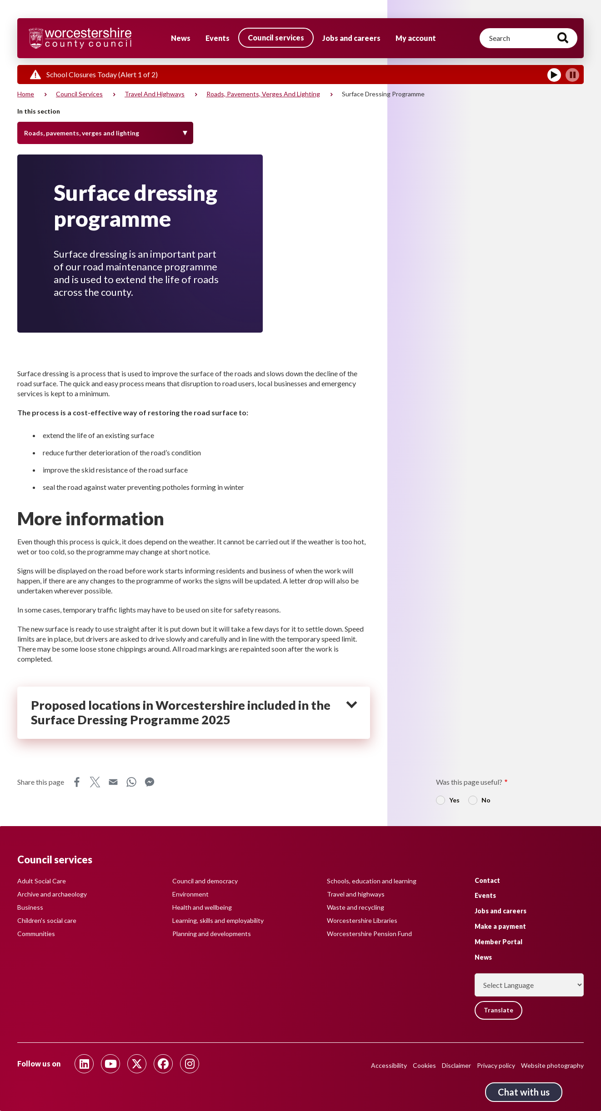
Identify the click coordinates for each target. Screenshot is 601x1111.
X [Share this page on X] (95, 782)
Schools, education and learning (371, 881)
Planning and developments (211, 933)
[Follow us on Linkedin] (84, 1063)
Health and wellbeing (202, 907)
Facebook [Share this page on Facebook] (77, 782)
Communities (36, 933)
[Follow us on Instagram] (189, 1063)
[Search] (528, 38)
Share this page (40, 781)
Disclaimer (456, 1065)
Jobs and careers (351, 38)
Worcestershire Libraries (362, 920)
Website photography (552, 1065)
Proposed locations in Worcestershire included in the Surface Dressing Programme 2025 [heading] (181, 712)
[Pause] (572, 75)
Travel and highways (155, 94)
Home (25, 94)
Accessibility (389, 1065)
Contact (487, 880)
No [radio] (486, 800)
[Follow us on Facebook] (163, 1063)
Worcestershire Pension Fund (369, 933)
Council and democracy (205, 881)
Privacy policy (496, 1065)
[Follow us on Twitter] (136, 1063)
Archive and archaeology (52, 894)
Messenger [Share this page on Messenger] (149, 782)
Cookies (424, 1065)
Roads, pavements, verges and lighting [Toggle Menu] (81, 133)
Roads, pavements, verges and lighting (263, 94)
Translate (499, 1010)
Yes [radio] (454, 800)
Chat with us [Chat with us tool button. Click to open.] (524, 1091)
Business (30, 907)
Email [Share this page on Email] (113, 782)
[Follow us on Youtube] (110, 1063)
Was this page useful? (469, 781)
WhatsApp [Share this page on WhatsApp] (131, 782)
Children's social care (46, 920)
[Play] (554, 75)
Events (217, 38)
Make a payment (500, 926)
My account (416, 38)
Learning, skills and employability (218, 920)
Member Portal (498, 941)
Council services (276, 37)
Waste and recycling (355, 907)
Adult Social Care (41, 881)
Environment (190, 894)
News (180, 38)
